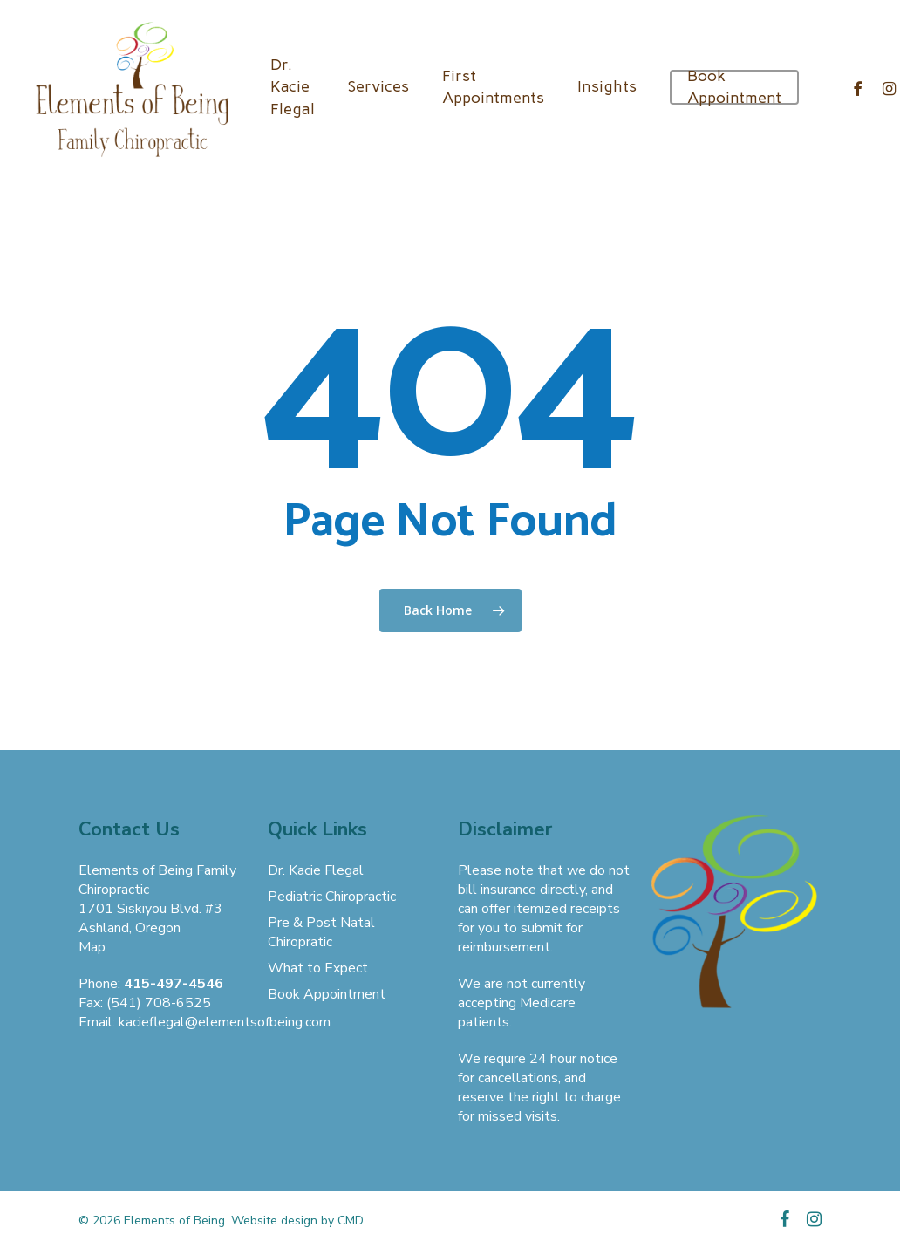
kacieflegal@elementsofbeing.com (225, 1022)
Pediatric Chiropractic (332, 896)
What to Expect (318, 968)
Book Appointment (326, 994)
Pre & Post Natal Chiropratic (321, 932)
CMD (351, 1220)
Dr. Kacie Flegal (316, 870)
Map (92, 947)
